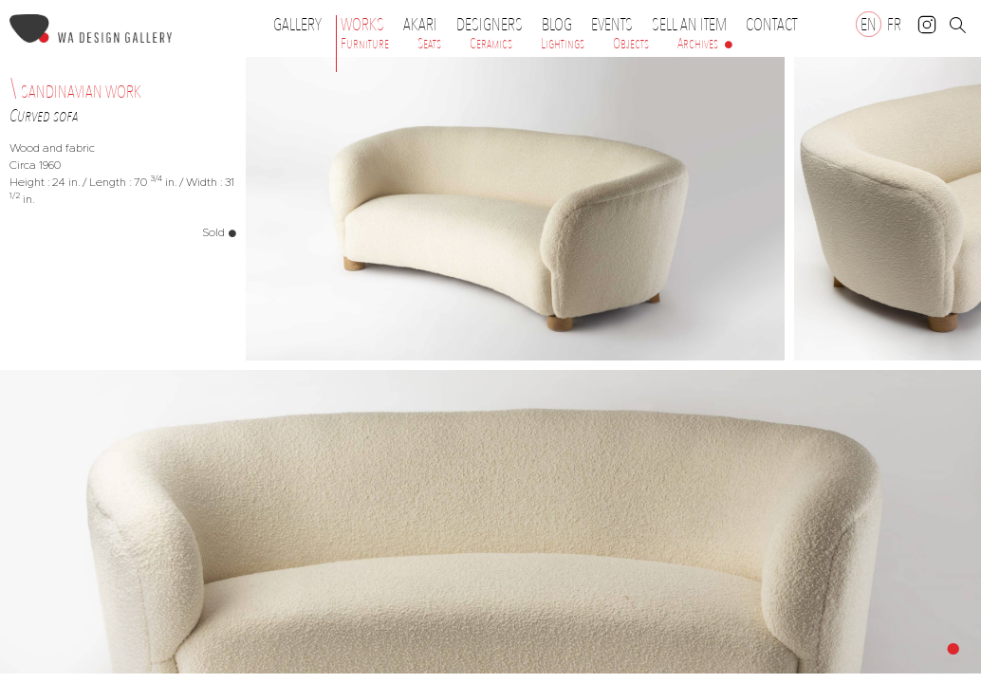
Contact (771, 24)
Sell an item (689, 24)
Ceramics (491, 43)
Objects (631, 43)
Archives (697, 43)
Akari (420, 24)
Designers (494, 24)
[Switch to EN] (868, 24)
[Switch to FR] (894, 24)
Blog (557, 24)
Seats (429, 43)
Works (367, 24)
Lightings (562, 43)
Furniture (365, 43)
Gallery (297, 24)
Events (616, 24)
